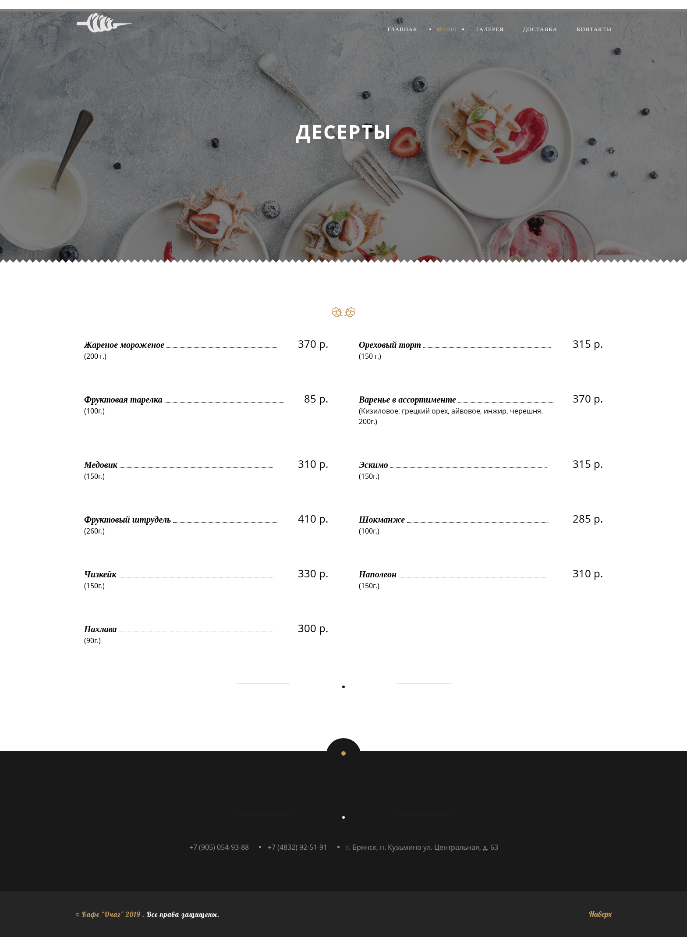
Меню (446, 29)
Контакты (594, 29)
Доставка (540, 29)
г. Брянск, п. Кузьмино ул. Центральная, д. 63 (422, 847)
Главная (403, 29)
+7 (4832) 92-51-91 (297, 847)
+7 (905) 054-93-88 (219, 847)
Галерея (490, 29)
